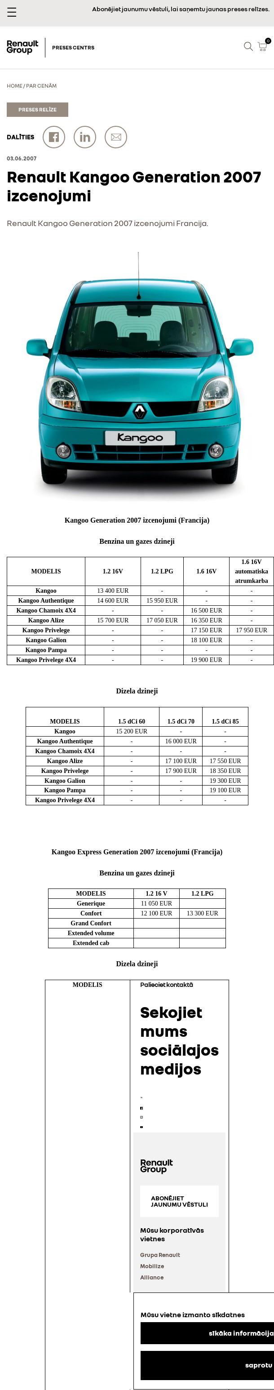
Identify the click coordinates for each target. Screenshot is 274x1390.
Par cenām (41, 85)
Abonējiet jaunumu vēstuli (179, 1201)
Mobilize (152, 1266)
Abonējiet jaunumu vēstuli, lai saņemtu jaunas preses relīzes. (181, 9)
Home (14, 85)
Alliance (152, 1277)
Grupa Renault (160, 1254)
